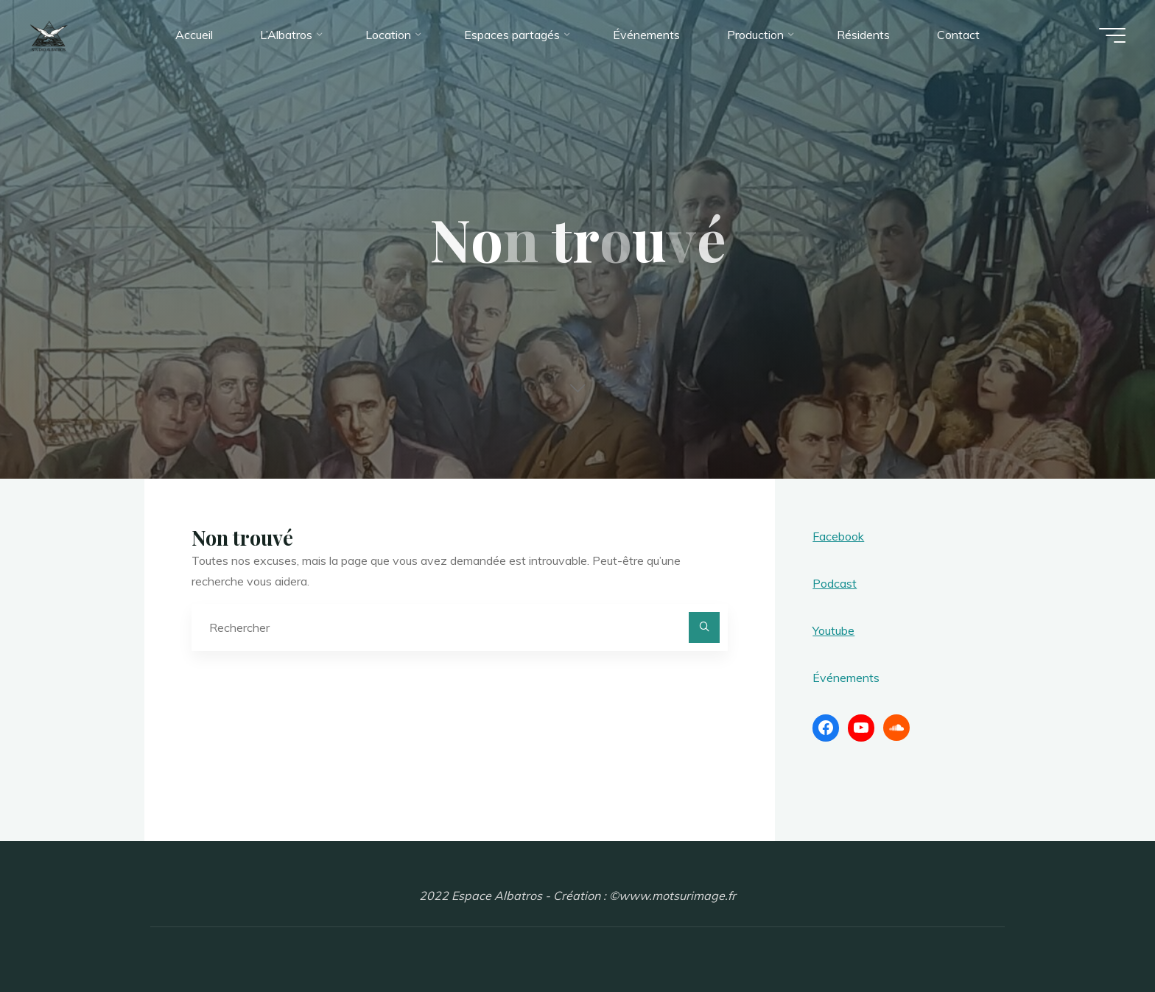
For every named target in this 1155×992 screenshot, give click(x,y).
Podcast (834, 583)
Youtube (833, 630)
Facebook (838, 536)
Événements (846, 677)
